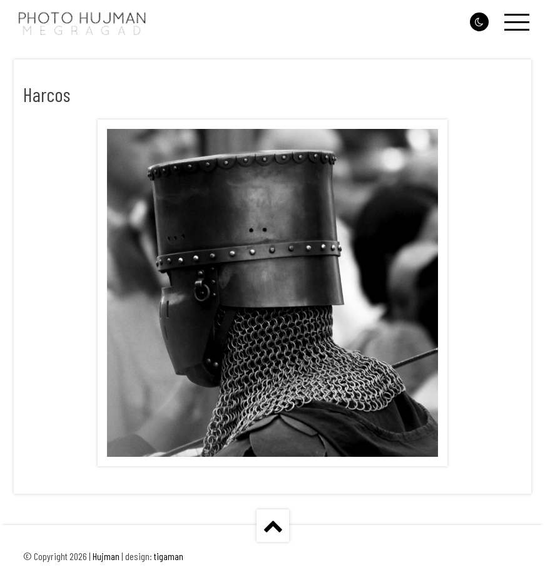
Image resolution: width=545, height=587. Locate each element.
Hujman (106, 556)
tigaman (168, 556)
